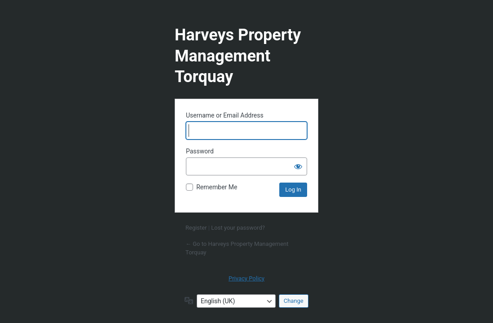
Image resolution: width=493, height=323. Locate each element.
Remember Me (216, 187)
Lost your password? (238, 227)
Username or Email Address (225, 115)
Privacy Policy (246, 278)
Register (196, 227)
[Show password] (298, 166)
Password (200, 151)
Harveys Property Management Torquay (238, 56)
